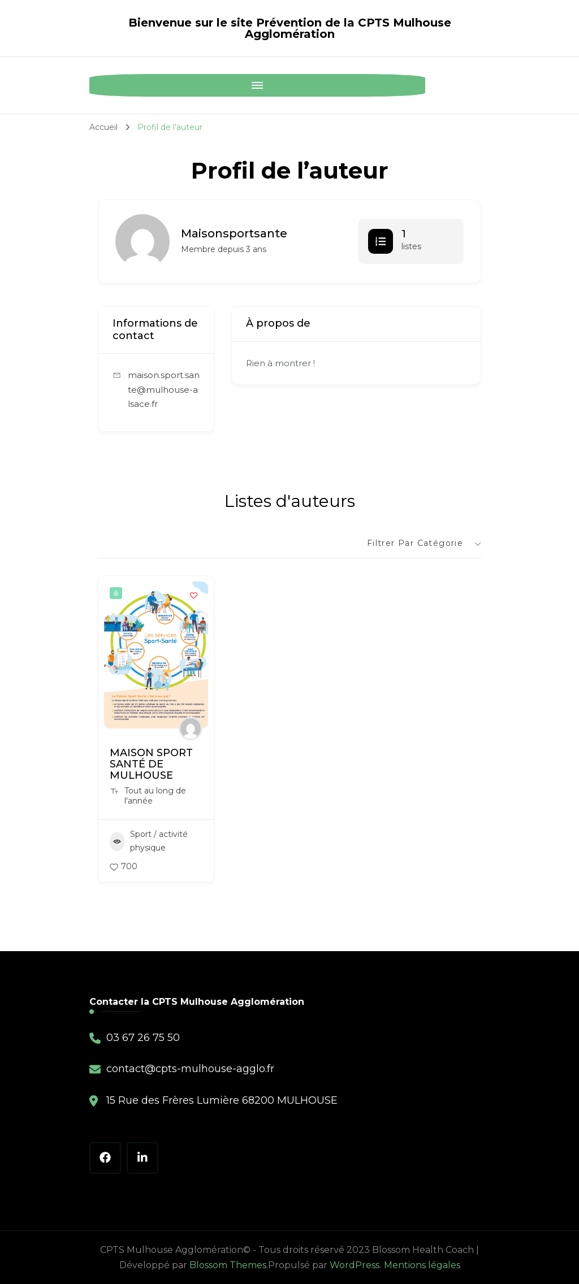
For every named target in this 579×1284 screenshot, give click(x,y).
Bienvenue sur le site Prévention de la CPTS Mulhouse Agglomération (289, 28)
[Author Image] (190, 728)
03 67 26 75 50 (143, 1037)
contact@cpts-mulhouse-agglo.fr (190, 1068)
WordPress (354, 1265)
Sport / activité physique (149, 841)
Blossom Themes (227, 1265)
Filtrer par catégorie (415, 543)
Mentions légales (422, 1265)
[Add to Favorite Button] (193, 595)
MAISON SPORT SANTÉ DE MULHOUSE (151, 764)
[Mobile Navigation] (100, 85)
